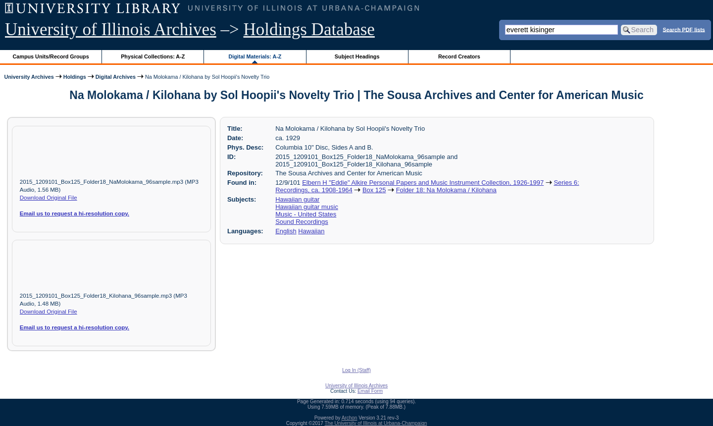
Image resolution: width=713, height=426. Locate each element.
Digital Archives (116, 77)
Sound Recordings (301, 221)
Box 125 (374, 190)
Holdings (74, 77)
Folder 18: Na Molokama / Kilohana (446, 190)
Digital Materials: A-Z (254, 56)
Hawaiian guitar (297, 199)
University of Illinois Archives (110, 29)
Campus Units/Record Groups (51, 56)
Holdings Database (309, 29)
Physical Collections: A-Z (153, 56)
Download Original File (48, 198)
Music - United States (305, 214)
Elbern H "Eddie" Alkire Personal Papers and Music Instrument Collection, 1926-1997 (423, 182)
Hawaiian (311, 231)
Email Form (370, 391)
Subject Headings (357, 56)
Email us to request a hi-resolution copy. (74, 213)
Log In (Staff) (356, 370)
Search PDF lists (684, 29)
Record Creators (459, 56)
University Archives (28, 77)
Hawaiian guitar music (306, 207)
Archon (349, 418)
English (285, 231)
